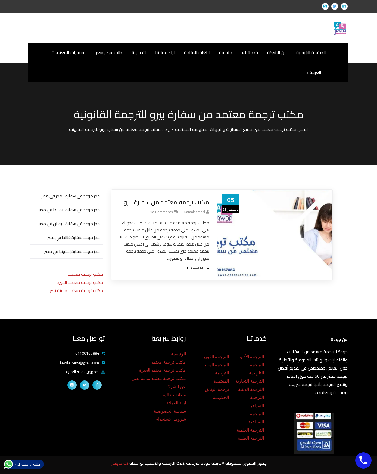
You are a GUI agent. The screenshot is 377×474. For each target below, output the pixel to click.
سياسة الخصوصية (170, 411)
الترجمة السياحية (256, 401)
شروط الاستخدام (170, 419)
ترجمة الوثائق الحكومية (217, 393)
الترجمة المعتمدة (221, 377)
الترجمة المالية (215, 365)
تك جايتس (120, 463)
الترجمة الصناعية (256, 418)
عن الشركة (176, 386)
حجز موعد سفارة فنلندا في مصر (73, 237)
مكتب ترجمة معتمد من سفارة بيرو (166, 202)
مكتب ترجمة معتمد (85, 274)
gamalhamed (194, 211)
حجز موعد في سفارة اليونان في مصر (69, 224)
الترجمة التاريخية (256, 369)
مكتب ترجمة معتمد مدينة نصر (76, 290)
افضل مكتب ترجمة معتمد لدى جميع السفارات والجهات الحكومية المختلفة (241, 129)
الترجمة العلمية (250, 430)
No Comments (161, 211)
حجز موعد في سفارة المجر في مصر (70, 196)
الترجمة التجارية (249, 381)
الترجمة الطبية (251, 438)
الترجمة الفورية (215, 357)
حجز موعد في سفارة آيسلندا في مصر (69, 210)
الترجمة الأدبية (251, 357)
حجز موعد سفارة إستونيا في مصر (72, 251)
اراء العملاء (176, 403)
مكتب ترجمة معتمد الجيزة (80, 282)
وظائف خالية (174, 395)
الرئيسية (178, 354)
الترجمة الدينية (251, 389)
